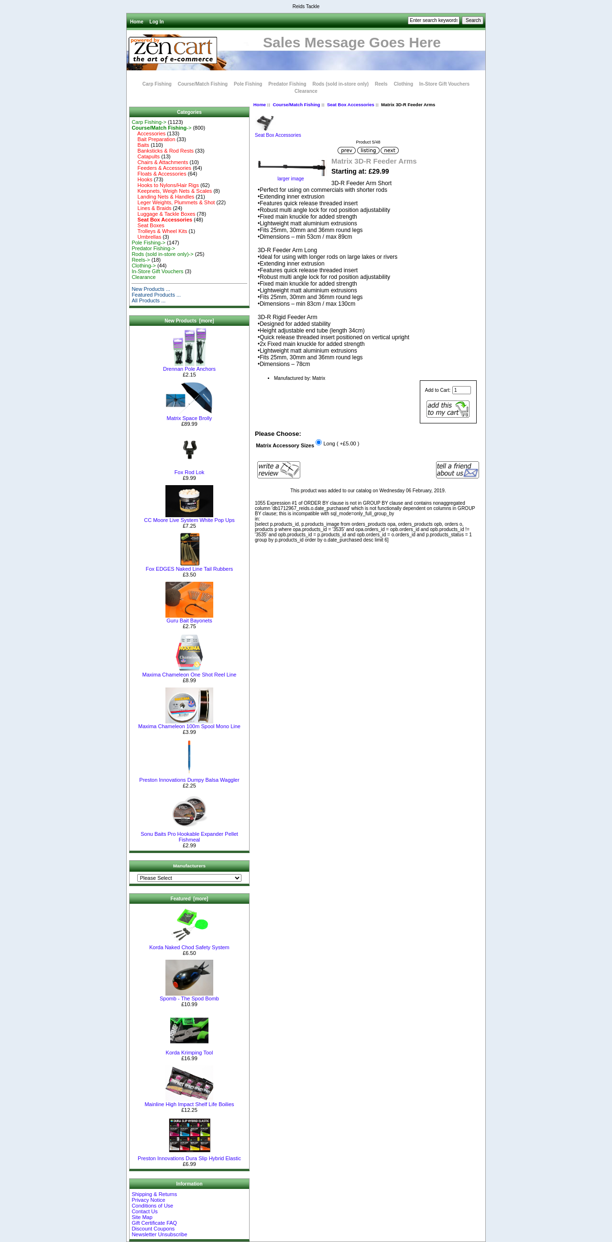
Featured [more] (189, 898)
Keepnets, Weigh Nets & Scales (171, 191)
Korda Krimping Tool (189, 1050)
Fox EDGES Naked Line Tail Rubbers (189, 566)
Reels (381, 84)
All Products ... (148, 300)
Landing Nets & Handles (162, 197)
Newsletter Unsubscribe (159, 1234)
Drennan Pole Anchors (189, 366)
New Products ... (150, 289)
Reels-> (140, 260)
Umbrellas (146, 237)
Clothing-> (143, 265)
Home (136, 21)
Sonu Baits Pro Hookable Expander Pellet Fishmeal (189, 834)
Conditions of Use (152, 1206)
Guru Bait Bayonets (189, 618)
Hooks (141, 179)
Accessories (148, 133)
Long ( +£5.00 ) (341, 443)
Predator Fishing (287, 84)
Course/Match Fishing (296, 104)
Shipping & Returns (154, 1194)
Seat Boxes (147, 225)
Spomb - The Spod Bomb (189, 996)
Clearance (306, 91)
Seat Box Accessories (350, 104)
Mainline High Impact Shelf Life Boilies (189, 1102)
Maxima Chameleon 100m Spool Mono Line (189, 724)
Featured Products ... (156, 295)
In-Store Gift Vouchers (444, 84)
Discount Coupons (153, 1228)
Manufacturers (189, 865)
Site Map (141, 1217)
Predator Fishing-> (153, 248)
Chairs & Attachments (159, 162)
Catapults (145, 156)
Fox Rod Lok (189, 470)
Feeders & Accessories (161, 168)
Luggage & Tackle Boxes (163, 214)
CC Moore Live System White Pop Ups (189, 517)
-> (161, 128)
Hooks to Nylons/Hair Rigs (165, 185)
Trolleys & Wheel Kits (159, 231)
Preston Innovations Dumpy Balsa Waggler (189, 777)
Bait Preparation (153, 139)
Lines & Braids (151, 208)
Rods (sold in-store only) (340, 84)
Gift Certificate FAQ (154, 1223)
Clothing (403, 84)
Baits (140, 145)
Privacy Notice (148, 1200)
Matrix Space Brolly (189, 415)
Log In (157, 21)
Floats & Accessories (158, 174)
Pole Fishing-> (148, 242)
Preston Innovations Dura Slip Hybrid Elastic (189, 1156)
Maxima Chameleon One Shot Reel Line (189, 672)
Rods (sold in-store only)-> (162, 254)
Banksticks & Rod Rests (162, 151)
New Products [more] (189, 320)
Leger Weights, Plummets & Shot (173, 202)
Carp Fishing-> (148, 122)
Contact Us (144, 1211)
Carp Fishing (157, 84)
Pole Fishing (248, 84)
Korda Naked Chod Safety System (189, 945)
